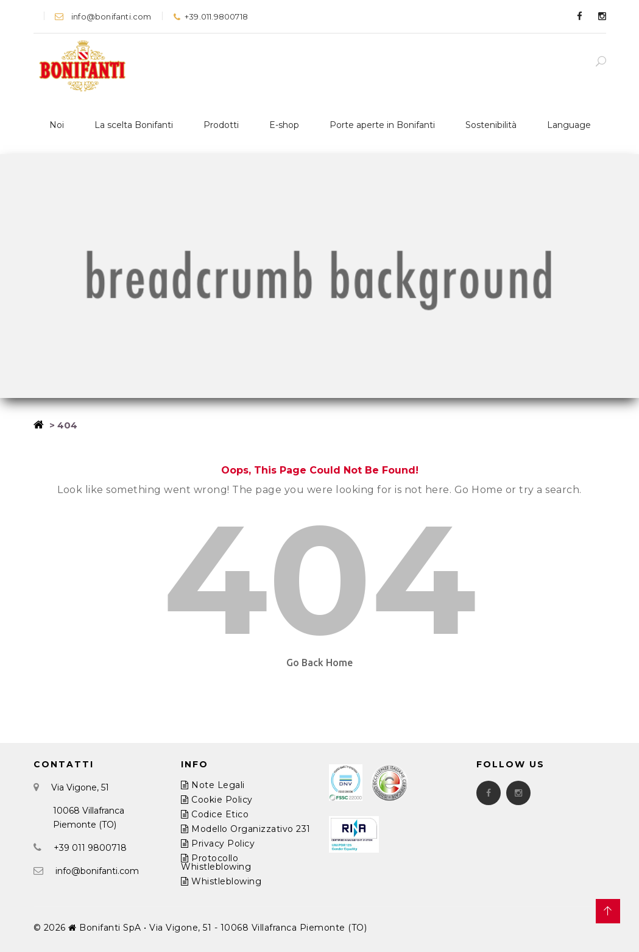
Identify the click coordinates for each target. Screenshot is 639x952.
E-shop (284, 124)
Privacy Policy (218, 843)
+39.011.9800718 (210, 16)
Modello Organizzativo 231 (246, 828)
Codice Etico (215, 814)
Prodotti (221, 124)
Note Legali (213, 785)
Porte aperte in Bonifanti (382, 124)
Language (569, 124)
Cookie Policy (217, 799)
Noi (56, 124)
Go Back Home (319, 662)
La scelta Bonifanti (133, 124)
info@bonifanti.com (103, 16)
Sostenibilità (491, 124)
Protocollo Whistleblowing (216, 862)
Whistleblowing (221, 881)
